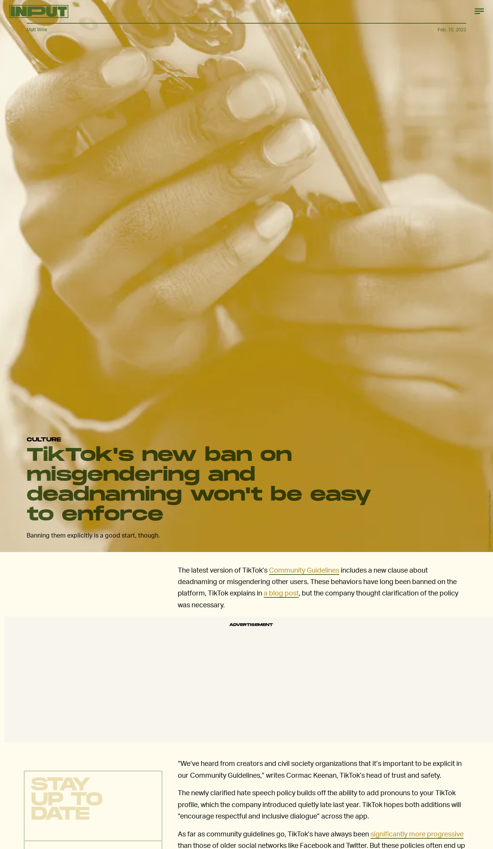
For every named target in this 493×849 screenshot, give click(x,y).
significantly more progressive (417, 833)
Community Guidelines (304, 569)
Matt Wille (37, 29)
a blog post (281, 592)
